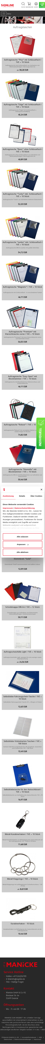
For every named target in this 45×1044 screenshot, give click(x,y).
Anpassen (22, 544)
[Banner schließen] (41, 489)
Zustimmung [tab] (8, 496)
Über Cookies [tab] (36, 496)
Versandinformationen (29, 1037)
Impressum (8, 508)
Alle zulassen (22, 537)
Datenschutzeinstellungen (22, 1039)
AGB (40, 1037)
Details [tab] (22, 496)
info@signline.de (18, 979)
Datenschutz (8, 1039)
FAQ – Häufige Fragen (15, 982)
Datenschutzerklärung (25, 508)
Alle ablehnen (22, 552)
